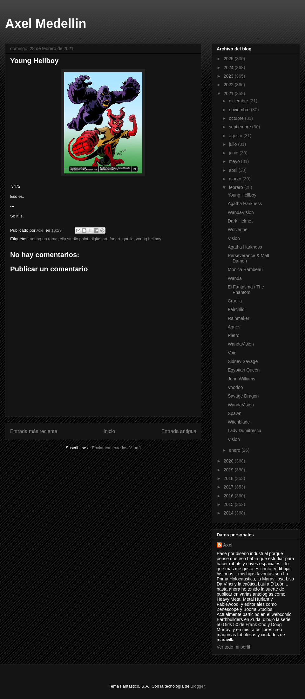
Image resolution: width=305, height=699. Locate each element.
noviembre (240, 109)
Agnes (234, 326)
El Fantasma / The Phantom (246, 289)
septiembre (240, 126)
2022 (229, 84)
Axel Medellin (45, 23)
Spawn (234, 413)
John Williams (241, 378)
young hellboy (148, 238)
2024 (229, 67)
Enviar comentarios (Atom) (116, 447)
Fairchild (236, 309)
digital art (99, 238)
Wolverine (237, 229)
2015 (229, 504)
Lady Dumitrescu (244, 430)
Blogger (198, 686)
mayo (235, 161)
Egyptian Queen (244, 369)
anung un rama (43, 238)
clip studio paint (74, 238)
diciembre (239, 100)
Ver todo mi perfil (233, 647)
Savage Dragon (243, 395)
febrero (236, 187)
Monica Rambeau (245, 269)
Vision (234, 238)
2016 (229, 495)
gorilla (127, 238)
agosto (236, 135)
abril (233, 170)
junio (234, 152)
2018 (229, 478)
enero (235, 450)
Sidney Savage (243, 361)
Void (232, 352)
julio (233, 144)
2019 (229, 469)
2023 (229, 76)
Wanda (235, 278)
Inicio (109, 431)
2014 (229, 512)
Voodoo (235, 387)
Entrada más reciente (33, 431)
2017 (229, 486)
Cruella (235, 300)
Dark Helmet (240, 220)
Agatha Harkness (245, 203)
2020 (229, 460)
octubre (237, 118)
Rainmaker (238, 318)
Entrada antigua (178, 431)
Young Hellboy (242, 194)
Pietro (234, 335)
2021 (229, 93)
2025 (229, 58)
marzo (235, 178)
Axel (228, 544)
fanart (115, 238)
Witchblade (239, 421)
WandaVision (241, 212)
